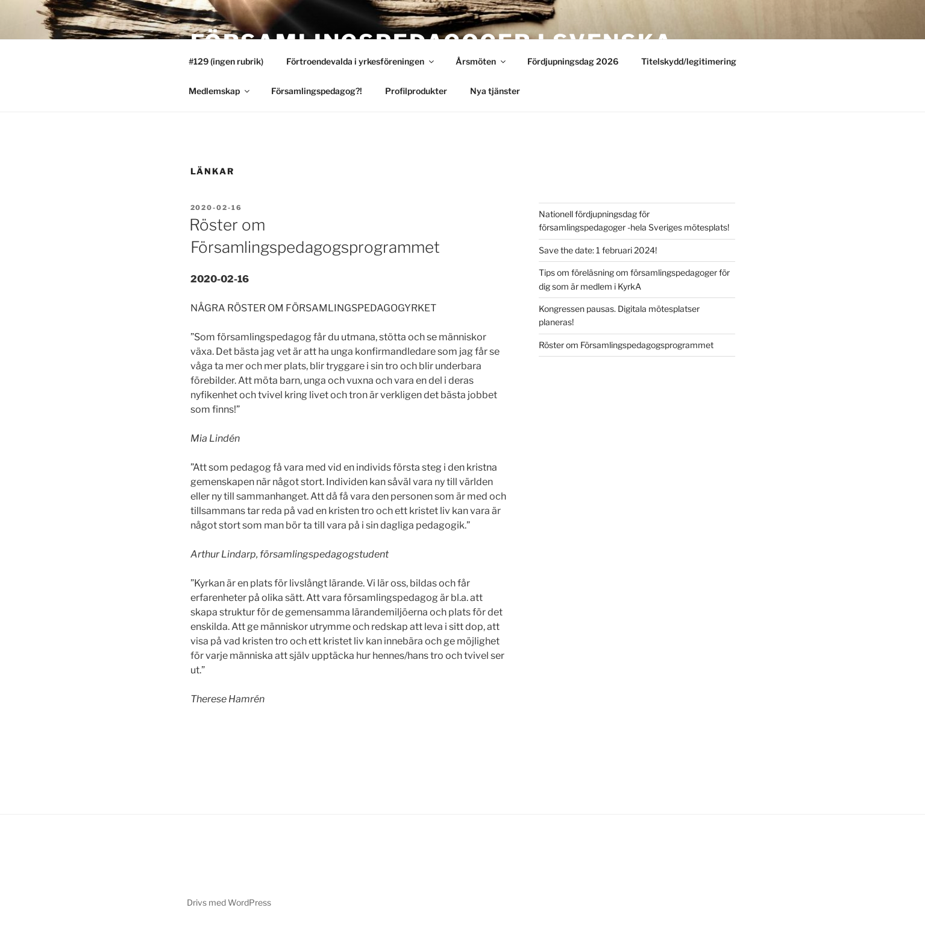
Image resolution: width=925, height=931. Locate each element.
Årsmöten (481, 61)
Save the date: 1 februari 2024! (598, 250)
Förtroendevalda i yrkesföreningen (361, 61)
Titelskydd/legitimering (688, 61)
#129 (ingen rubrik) (226, 61)
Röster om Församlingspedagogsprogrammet (626, 345)
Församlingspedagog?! (316, 91)
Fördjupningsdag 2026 (572, 61)
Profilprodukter (416, 91)
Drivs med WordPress (229, 902)
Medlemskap (220, 91)
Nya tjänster (495, 91)
